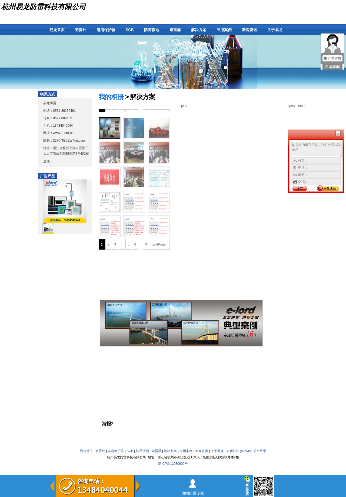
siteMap (246, 451)
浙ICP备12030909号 (173, 464)
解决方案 (198, 30)
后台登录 (259, 451)
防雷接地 (151, 30)
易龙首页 (57, 30)
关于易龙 (274, 30)
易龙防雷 (49, 103)
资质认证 (233, 451)
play (184, 106)
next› (301, 106)
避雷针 (80, 30)
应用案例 (224, 30)
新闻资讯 (249, 30)
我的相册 (111, 96)
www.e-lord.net (63, 133)
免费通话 (329, 188)
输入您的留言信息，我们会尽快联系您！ (316, 149)
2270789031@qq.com (69, 140)
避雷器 (175, 30)
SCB (130, 30)
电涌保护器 (106, 30)
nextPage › (160, 244)
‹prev (291, 106)
